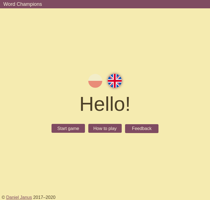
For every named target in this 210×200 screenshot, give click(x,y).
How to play (105, 128)
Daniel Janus (19, 197)
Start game (68, 128)
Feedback (142, 128)
